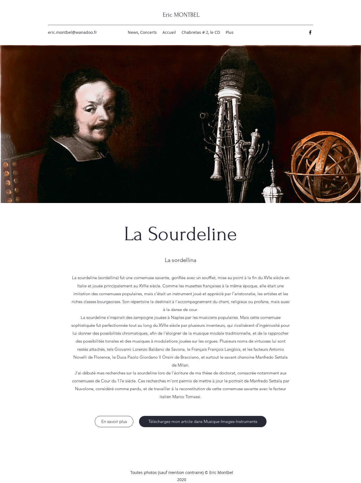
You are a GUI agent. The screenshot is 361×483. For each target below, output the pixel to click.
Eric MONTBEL (181, 14)
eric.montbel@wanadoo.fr (72, 32)
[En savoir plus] (114, 421)
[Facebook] (310, 32)
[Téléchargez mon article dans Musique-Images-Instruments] (203, 421)
